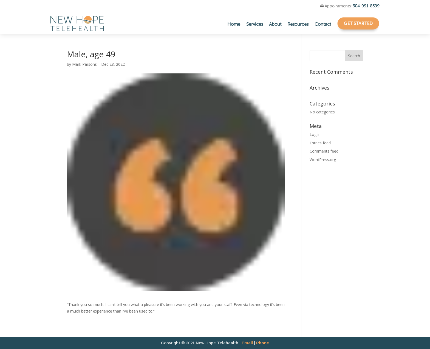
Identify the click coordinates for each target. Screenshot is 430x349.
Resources (298, 24)
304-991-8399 (366, 6)
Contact (323, 24)
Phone (262, 343)
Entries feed (320, 142)
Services (254, 24)
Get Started (358, 23)
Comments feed (324, 151)
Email (247, 343)
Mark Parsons (84, 64)
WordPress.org (323, 159)
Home (233, 24)
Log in (315, 134)
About (275, 24)
